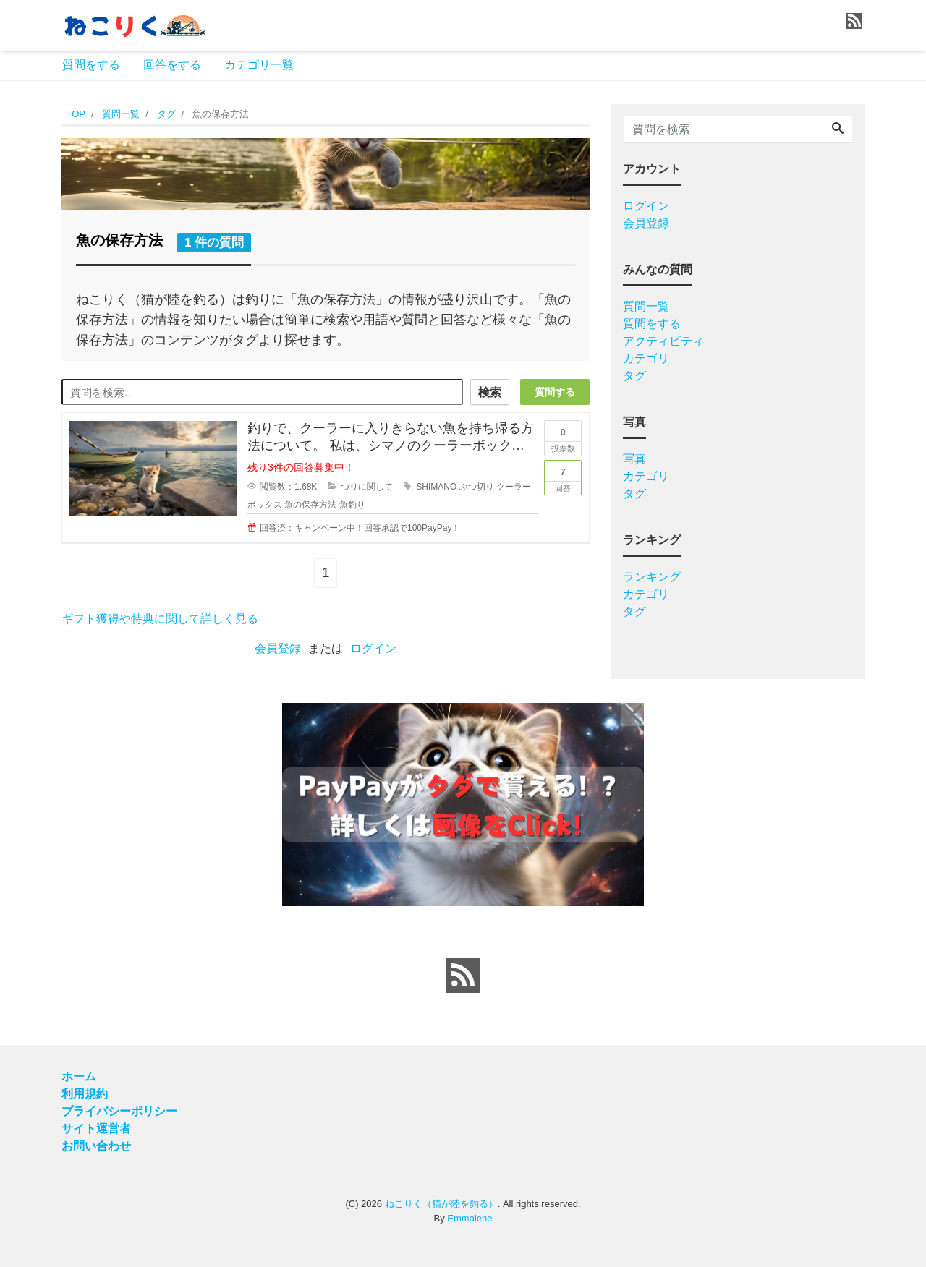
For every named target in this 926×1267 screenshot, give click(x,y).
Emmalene (469, 1218)
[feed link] (463, 975)
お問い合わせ (96, 1146)
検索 (489, 392)
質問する (555, 392)
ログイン (373, 648)
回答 (563, 476)
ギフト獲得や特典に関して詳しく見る (159, 619)
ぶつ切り (476, 487)
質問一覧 (646, 306)
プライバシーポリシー (119, 1111)
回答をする (172, 65)
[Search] (837, 129)
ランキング (652, 577)
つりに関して (367, 487)
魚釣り (352, 505)
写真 (634, 459)
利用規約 (84, 1094)
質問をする (91, 65)
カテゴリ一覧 (259, 65)
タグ (634, 376)
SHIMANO (436, 487)
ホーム (78, 1076)
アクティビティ (663, 341)
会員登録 (278, 648)
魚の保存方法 (310, 505)
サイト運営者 (96, 1128)
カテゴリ (646, 358)
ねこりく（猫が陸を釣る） (441, 1203)
